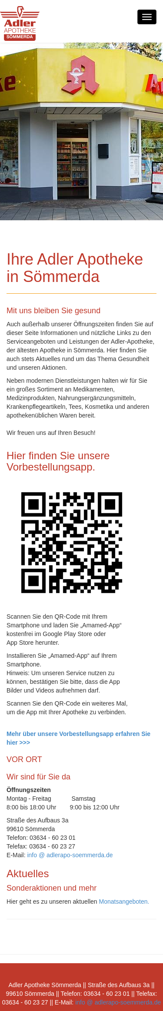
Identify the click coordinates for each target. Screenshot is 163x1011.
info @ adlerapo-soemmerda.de (70, 855)
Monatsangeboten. (124, 901)
